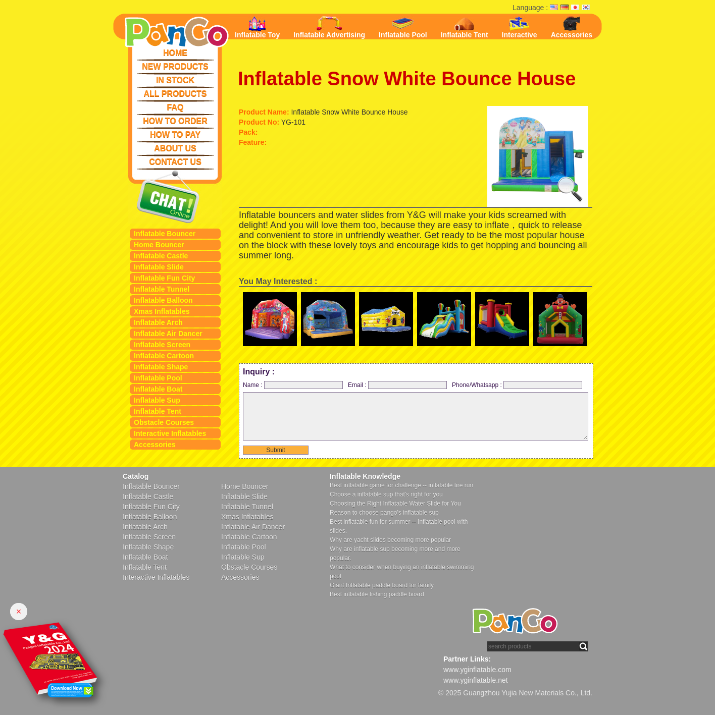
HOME (175, 52)
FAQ (175, 107)
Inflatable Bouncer (164, 234)
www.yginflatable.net (475, 680)
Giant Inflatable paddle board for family (382, 585)
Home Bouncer (159, 245)
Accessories (155, 445)
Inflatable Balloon (163, 300)
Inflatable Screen (162, 345)
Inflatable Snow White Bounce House (407, 78)
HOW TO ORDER (175, 121)
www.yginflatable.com (477, 670)
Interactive (519, 27)
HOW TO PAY (175, 134)
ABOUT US (175, 148)
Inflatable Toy (257, 27)
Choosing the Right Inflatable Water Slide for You (395, 503)
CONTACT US (175, 161)
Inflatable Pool (158, 378)
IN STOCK (175, 80)
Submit (275, 450)
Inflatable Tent (157, 411)
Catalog (135, 476)
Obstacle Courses (164, 422)
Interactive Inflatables (170, 433)
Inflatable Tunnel (161, 289)
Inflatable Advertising (329, 27)
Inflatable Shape (161, 367)
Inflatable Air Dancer (168, 333)
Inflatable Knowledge (365, 476)
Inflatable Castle (161, 256)
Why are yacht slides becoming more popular (390, 539)
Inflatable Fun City (164, 278)
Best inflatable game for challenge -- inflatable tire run (401, 485)
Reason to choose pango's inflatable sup (384, 512)
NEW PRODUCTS (175, 66)
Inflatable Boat (158, 389)
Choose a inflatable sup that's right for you (386, 494)
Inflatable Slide (159, 267)
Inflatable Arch (158, 322)
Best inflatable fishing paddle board (377, 594)
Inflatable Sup (157, 400)
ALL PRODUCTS (175, 93)
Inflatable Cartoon (164, 356)
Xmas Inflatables (162, 311)
